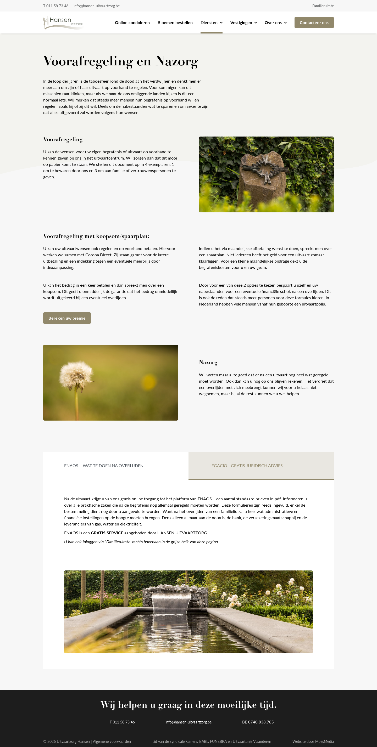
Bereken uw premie (67, 318)
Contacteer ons (314, 22)
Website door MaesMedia (313, 741)
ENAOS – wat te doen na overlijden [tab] (103, 465)
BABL (203, 741)
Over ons (274, 22)
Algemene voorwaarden (112, 741)
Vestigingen (241, 22)
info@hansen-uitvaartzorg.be (97, 5)
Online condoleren (132, 22)
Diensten (210, 22)
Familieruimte (323, 5)
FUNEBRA (218, 741)
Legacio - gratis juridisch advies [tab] (246, 465)
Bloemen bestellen (175, 22)
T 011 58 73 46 (55, 5)
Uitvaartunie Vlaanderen (252, 741)
